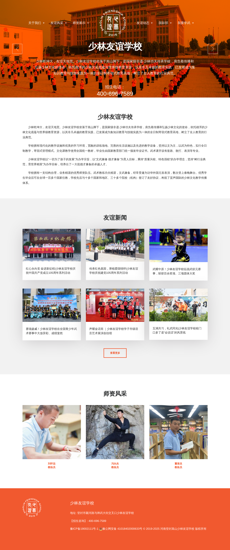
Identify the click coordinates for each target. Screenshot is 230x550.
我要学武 (184, 23)
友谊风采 (57, 23)
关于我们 (35, 23)
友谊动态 (143, 23)
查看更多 (115, 352)
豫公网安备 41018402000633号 (120, 528)
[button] (17, 49)
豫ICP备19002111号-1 (84, 528)
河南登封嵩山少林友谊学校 (177, 528)
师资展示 (79, 23)
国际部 (164, 23)
